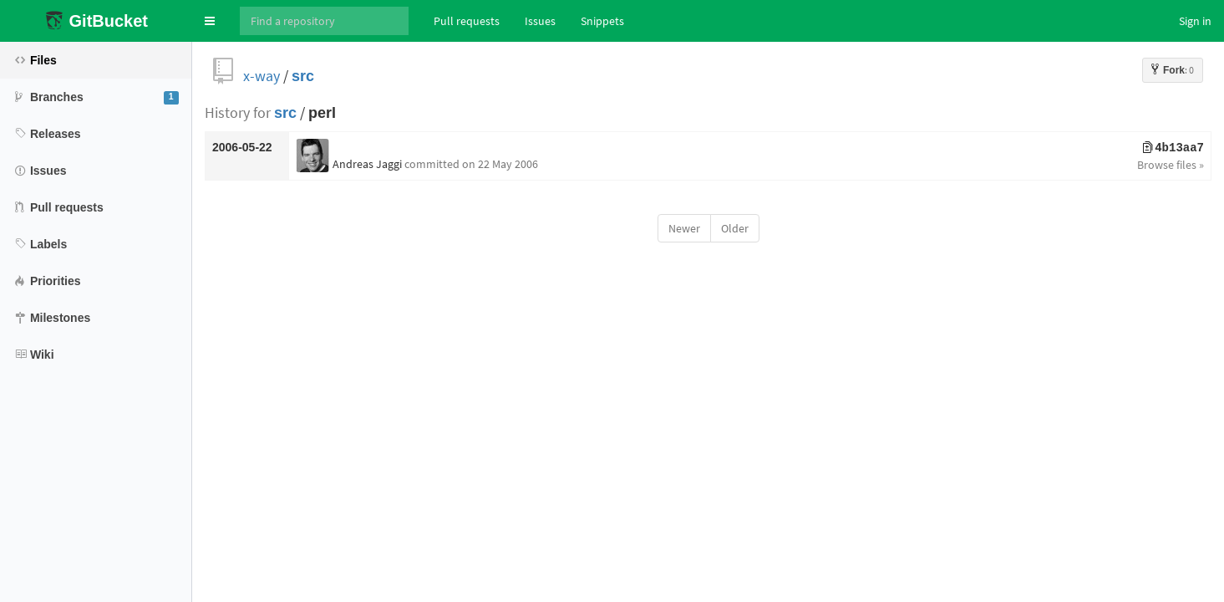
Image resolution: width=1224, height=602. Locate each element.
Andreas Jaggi (367, 163)
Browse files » (1170, 164)
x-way (261, 75)
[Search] (324, 21)
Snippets (602, 20)
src (303, 75)
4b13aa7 (1173, 148)
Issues (540, 20)
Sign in (1195, 20)
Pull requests (467, 20)
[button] (209, 21)
